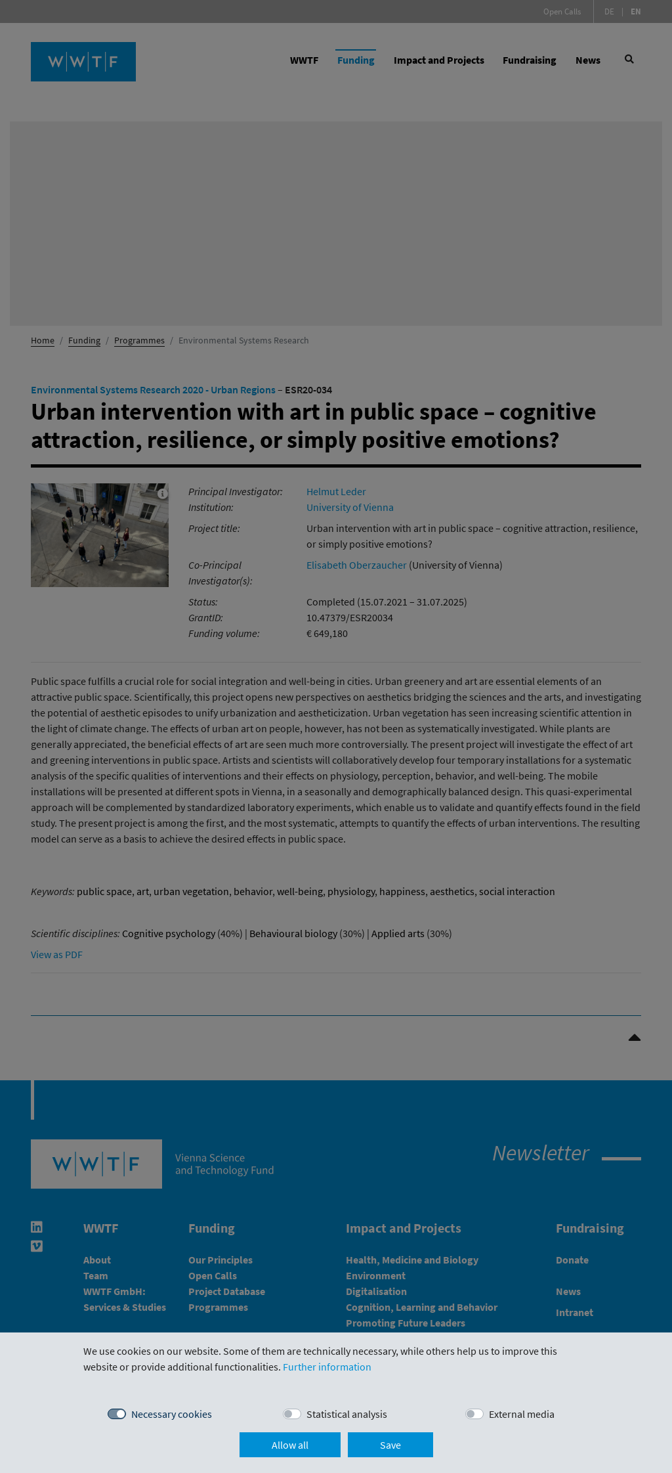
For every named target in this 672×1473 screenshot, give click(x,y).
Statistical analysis (346, 1413)
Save (390, 1444)
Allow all (290, 1444)
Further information (327, 1366)
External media (522, 1413)
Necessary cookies (171, 1413)
